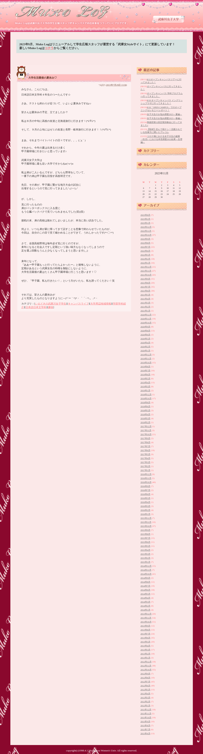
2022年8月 (146, 243)
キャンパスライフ (78, 303)
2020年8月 (146, 330)
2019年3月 (146, 386)
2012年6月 (146, 685)
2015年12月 (146, 518)
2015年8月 (146, 534)
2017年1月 (146, 470)
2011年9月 (145, 721)
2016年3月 (146, 506)
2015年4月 (146, 550)
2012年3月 (146, 697)
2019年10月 (146, 362)
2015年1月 (146, 562)
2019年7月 (146, 370)
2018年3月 (146, 418)
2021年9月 (146, 279)
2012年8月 (146, 677)
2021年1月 (146, 310)
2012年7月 (146, 681)
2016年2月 (146, 510)
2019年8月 (146, 366)
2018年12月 (146, 394)
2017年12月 (146, 426)
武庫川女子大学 (168, 19)
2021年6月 (146, 291)
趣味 (50, 307)
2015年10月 (146, 526)
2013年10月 (146, 622)
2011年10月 (146, 717)
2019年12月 (146, 354)
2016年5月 (146, 498)
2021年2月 (146, 307)
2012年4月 (146, 693)
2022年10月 (146, 235)
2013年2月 (146, 653)
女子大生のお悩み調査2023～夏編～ (164, 114)
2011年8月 (145, 725)
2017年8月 (146, 442)
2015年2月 (146, 558)
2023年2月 (146, 219)
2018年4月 (146, 414)
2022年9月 (146, 239)
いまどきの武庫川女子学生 (50, 303)
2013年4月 (146, 646)
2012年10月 (146, 669)
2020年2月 (146, 346)
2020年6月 (146, 334)
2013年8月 (146, 630)
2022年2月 (146, 259)
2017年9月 (146, 438)
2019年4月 (146, 382)
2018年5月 (146, 410)
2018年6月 (146, 406)
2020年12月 (146, 314)
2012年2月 (146, 701)
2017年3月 (146, 462)
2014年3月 (146, 602)
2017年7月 (146, 446)
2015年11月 (146, 522)
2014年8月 (146, 582)
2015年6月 (146, 542)
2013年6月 (146, 638)
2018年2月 (146, 422)
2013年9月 (146, 626)
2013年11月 (146, 618)
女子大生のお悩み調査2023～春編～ (164, 118)
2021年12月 (146, 267)
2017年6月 (146, 450)
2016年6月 (146, 494)
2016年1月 (146, 514)
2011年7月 (145, 729)
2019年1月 (146, 390)
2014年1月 (146, 610)
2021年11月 (146, 271)
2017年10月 (146, 434)
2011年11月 (146, 713)
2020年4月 (146, 342)
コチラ (49, 48)
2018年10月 (146, 398)
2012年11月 (146, 665)
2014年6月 (146, 590)
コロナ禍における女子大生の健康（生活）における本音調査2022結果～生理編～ (161, 139)
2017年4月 (146, 458)
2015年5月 (146, 546)
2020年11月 (146, 318)
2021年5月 (146, 295)
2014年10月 (146, 574)
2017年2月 (146, 466)
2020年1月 (146, 350)
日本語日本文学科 (36, 307)
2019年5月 (146, 378)
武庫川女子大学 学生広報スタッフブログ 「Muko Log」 (64, 12)
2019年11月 (146, 358)
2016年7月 (146, 490)
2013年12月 (146, 614)
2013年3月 (146, 650)
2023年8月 (146, 215)
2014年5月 (146, 594)
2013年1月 (146, 657)
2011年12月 (146, 709)
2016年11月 (146, 478)
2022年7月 (146, 247)
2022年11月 (146, 231)
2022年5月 (146, 255)
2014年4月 (146, 598)
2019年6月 (146, 374)
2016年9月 (146, 486)
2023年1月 (146, 223)
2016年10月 (146, 482)
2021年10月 (146, 275)
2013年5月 (146, 642)
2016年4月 (146, 502)
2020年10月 (146, 322)
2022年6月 (146, 251)
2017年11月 (146, 430)
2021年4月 (146, 299)
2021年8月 (146, 283)
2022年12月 (146, 227)
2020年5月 (146, 338)
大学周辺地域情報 (100, 303)
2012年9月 (146, 673)
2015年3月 (146, 554)
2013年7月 (146, 634)
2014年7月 (146, 586)
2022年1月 (146, 263)
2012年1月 (146, 705)
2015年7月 (146, 538)
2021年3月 (146, 303)
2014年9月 (146, 578)
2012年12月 (146, 661)
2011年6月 (145, 733)
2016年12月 (146, 474)
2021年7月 (146, 287)
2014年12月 (146, 566)
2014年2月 (146, 606)
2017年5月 (146, 454)
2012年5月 (146, 689)
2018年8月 (146, 402)
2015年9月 (146, 530)
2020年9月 (146, 326)
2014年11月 (146, 570)
